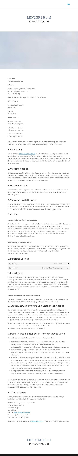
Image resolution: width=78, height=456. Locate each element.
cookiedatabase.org (36, 421)
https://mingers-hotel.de (27, 154)
